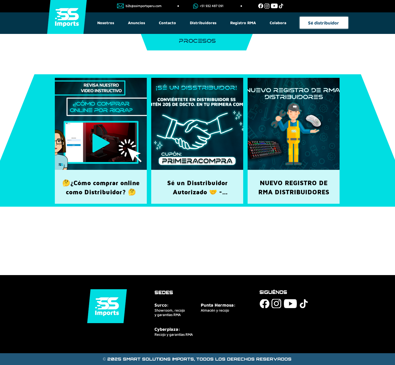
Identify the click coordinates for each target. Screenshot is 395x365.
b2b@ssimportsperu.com (144, 6)
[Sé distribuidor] (324, 23)
